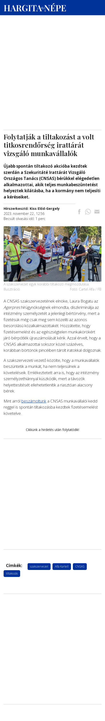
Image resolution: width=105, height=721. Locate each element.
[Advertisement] (52, 46)
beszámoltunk (33, 401)
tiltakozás (12, 573)
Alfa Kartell (62, 566)
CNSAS (79, 566)
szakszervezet (39, 566)
